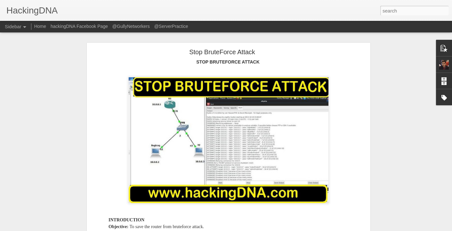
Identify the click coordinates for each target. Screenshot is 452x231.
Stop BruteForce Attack (222, 52)
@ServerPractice (171, 26)
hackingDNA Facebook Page (79, 26)
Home (40, 26)
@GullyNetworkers (131, 26)
